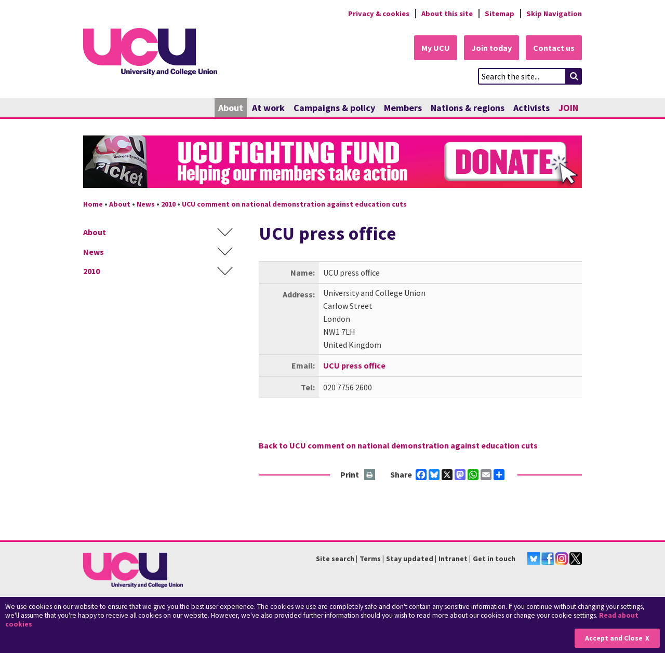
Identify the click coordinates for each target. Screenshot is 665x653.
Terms (370, 558)
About (230, 108)
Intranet (453, 558)
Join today (491, 48)
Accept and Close (614, 638)
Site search (335, 558)
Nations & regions (467, 108)
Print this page (370, 475)
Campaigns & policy (334, 108)
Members (403, 108)
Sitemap (499, 13)
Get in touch (494, 558)
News (146, 204)
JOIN (568, 108)
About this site (447, 13)
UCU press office (354, 365)
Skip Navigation (554, 13)
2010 (168, 204)
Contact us (554, 48)
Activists (531, 108)
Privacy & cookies (378, 13)
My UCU (435, 48)
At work (268, 108)
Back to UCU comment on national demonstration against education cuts (398, 445)
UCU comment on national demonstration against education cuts (294, 204)
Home (93, 204)
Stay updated (409, 558)
